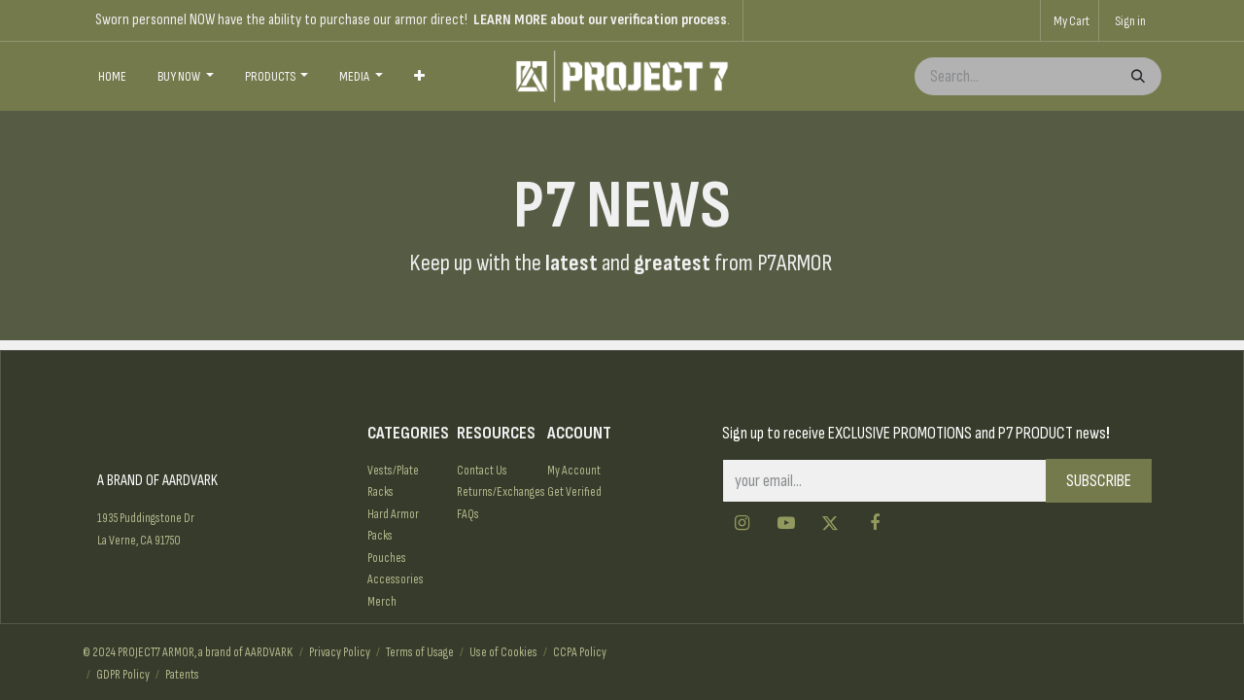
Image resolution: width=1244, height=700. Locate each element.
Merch (382, 602)
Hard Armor (393, 514)
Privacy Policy (339, 652)
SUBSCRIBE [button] (1098, 481)
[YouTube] (786, 523)
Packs (380, 535)
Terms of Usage (420, 652)
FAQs (468, 514)
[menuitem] (112, 76)
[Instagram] (742, 523)
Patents (182, 674)
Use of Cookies (503, 652)
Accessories (395, 579)
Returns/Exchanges (501, 492)
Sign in (1130, 21)
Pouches (386, 558)
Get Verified (574, 492)
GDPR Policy (123, 674)
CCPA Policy (579, 652)
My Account (574, 470)
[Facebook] (874, 523)
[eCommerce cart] (1069, 20)
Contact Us (482, 470)
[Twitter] (829, 523)
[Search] (1136, 76)
